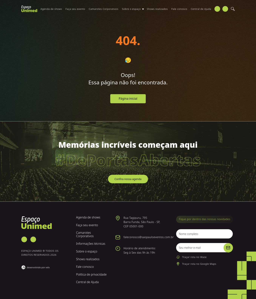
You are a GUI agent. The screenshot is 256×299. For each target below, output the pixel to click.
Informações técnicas (90, 244)
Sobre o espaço (131, 10)
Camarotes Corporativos (103, 10)
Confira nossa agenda (128, 179)
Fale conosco (179, 10)
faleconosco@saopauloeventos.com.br (148, 237)
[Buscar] (233, 11)
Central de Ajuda (201, 10)
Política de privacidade (91, 274)
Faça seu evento (75, 10)
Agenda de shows (51, 10)
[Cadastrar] (228, 247)
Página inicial (128, 98)
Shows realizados (157, 10)
